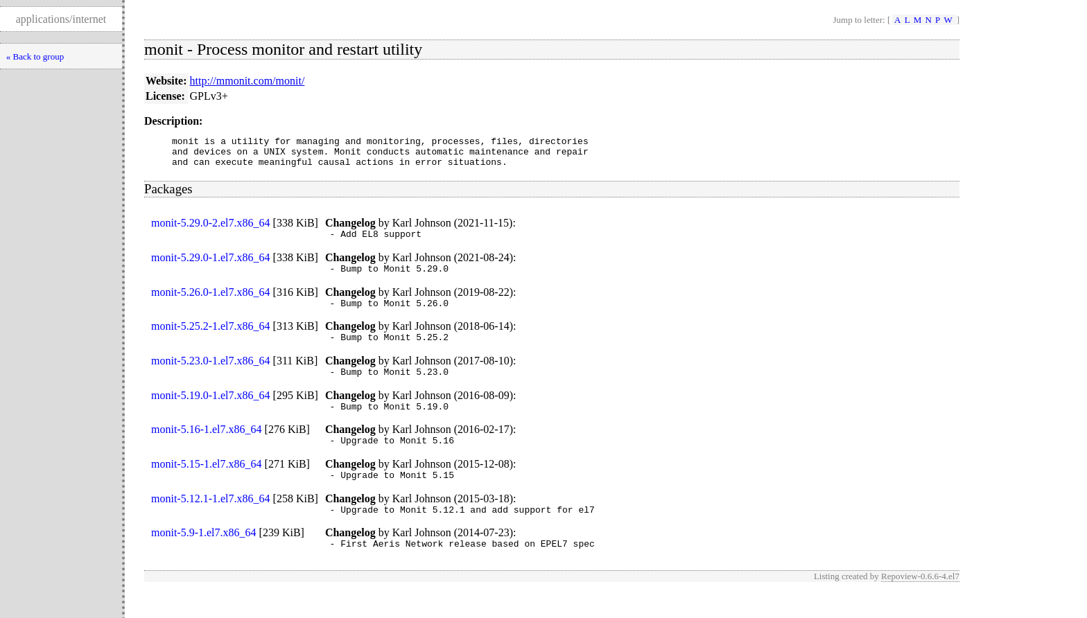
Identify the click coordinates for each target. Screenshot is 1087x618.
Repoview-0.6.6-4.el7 (920, 603)
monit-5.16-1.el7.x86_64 (206, 448)
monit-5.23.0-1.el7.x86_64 (210, 375)
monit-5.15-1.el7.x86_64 (206, 485)
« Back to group (35, 56)
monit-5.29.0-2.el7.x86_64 (210, 229)
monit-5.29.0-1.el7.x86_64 (210, 266)
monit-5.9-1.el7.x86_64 (203, 557)
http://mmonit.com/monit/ (247, 81)
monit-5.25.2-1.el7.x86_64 (210, 338)
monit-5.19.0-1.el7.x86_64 (210, 412)
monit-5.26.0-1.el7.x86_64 (210, 302)
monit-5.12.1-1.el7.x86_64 (210, 521)
